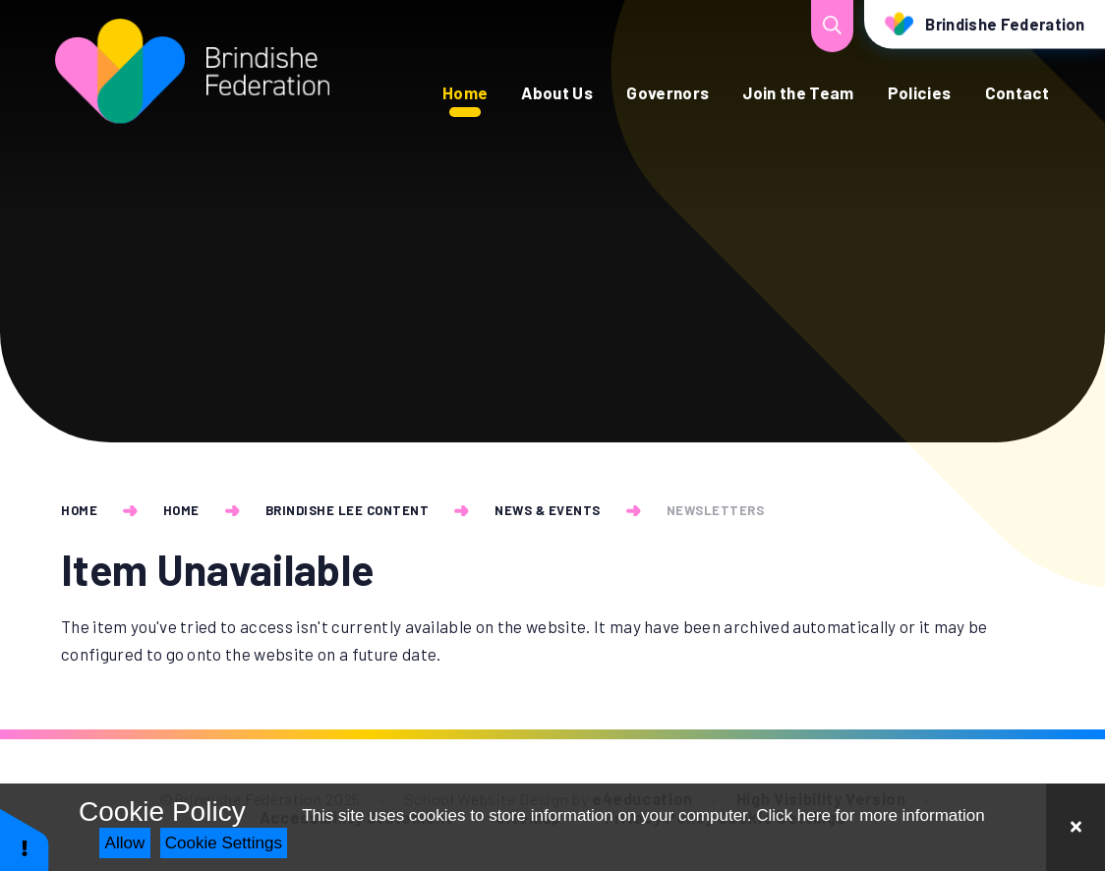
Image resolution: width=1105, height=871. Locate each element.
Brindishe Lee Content (347, 510)
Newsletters (716, 510)
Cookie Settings (223, 843)
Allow (125, 843)
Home (79, 510)
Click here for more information (870, 815)
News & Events (547, 510)
